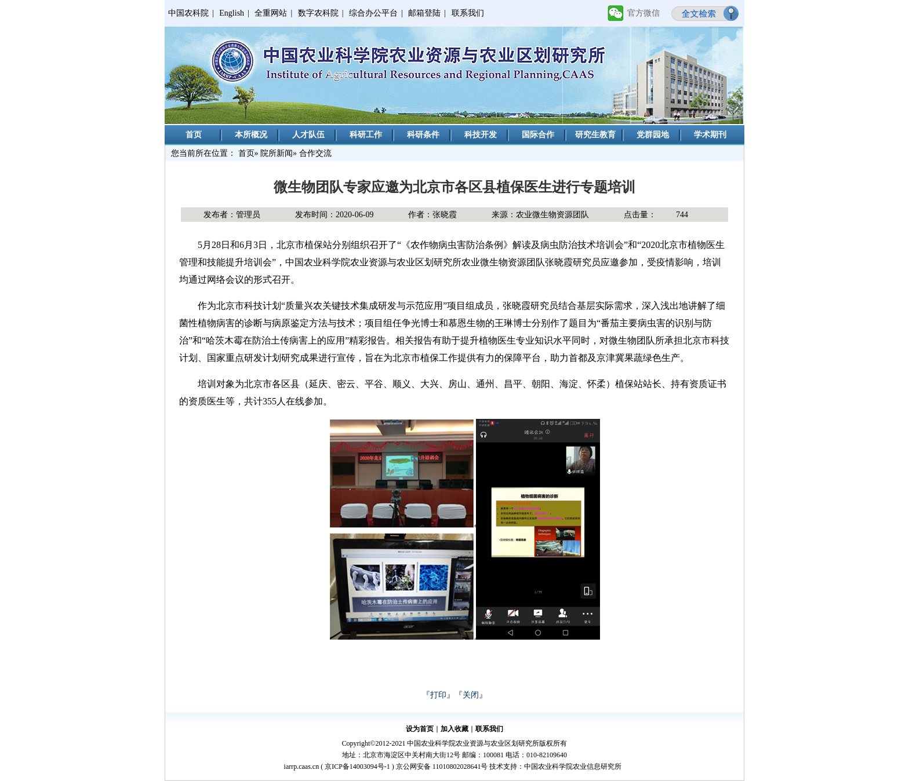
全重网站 (270, 13)
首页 (194, 134)
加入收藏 (454, 729)
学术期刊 (710, 134)
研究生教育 (595, 134)
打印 (438, 695)
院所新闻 (276, 153)
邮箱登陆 (424, 13)
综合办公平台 (373, 13)
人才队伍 (308, 134)
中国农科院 (188, 13)
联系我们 (468, 13)
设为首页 (420, 729)
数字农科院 (318, 13)
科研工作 (366, 134)
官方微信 (643, 13)
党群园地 (653, 134)
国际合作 (538, 134)
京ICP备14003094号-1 (357, 766)
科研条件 (423, 134)
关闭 (471, 695)
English (231, 13)
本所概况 (251, 134)
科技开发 (480, 134)
